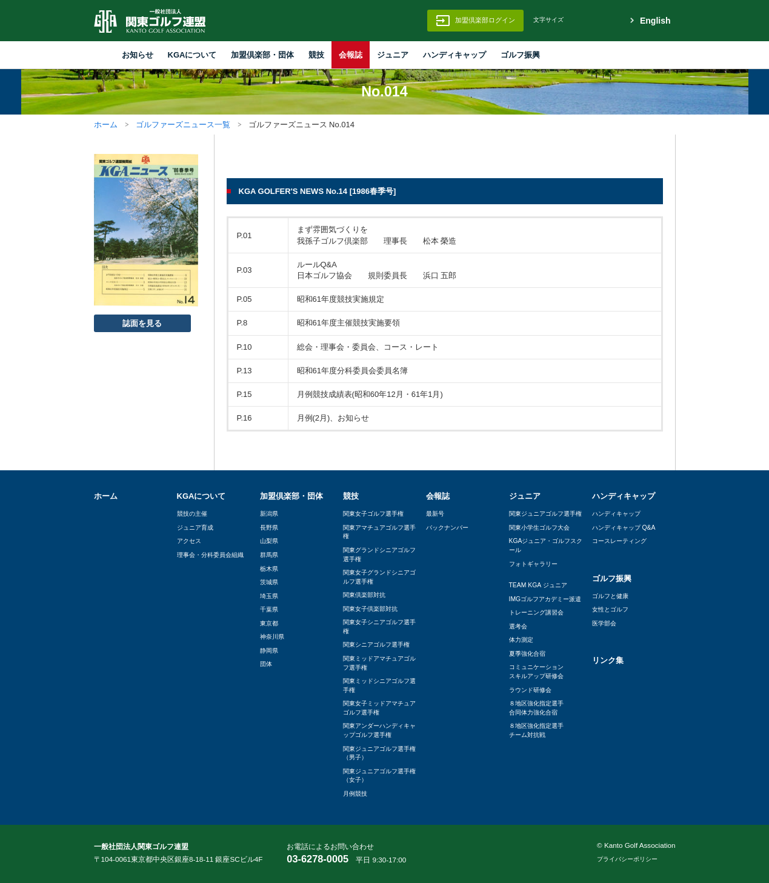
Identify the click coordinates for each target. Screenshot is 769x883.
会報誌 (350, 54)
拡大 (604, 20)
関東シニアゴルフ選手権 (376, 644)
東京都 (269, 623)
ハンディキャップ (454, 54)
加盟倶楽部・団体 (262, 54)
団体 (266, 664)
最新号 (435, 513)
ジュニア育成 (195, 527)
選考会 (518, 626)
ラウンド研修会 (530, 690)
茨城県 (269, 582)
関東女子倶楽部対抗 (370, 608)
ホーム (106, 124)
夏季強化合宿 (527, 653)
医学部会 (604, 623)
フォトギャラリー (533, 564)
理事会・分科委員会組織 (210, 554)
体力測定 (521, 639)
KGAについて (192, 54)
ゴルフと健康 (610, 596)
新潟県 (269, 513)
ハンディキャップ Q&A (624, 527)
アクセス (189, 541)
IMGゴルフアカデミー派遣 (545, 599)
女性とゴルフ (610, 609)
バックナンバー (447, 527)
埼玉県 (269, 596)
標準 (581, 20)
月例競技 (355, 793)
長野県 (269, 527)
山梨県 (269, 541)
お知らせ (137, 54)
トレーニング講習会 (536, 612)
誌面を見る (142, 323)
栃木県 (269, 568)
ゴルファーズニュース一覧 (183, 124)
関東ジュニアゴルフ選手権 (545, 513)
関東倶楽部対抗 (364, 594)
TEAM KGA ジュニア (538, 585)
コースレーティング (619, 541)
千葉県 (269, 609)
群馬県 (269, 554)
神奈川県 (272, 636)
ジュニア (392, 54)
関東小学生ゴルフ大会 (539, 527)
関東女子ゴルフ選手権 (373, 513)
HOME (101, 54)
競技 (316, 54)
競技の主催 (192, 513)
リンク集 (608, 660)
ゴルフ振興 (520, 54)
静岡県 (269, 650)
